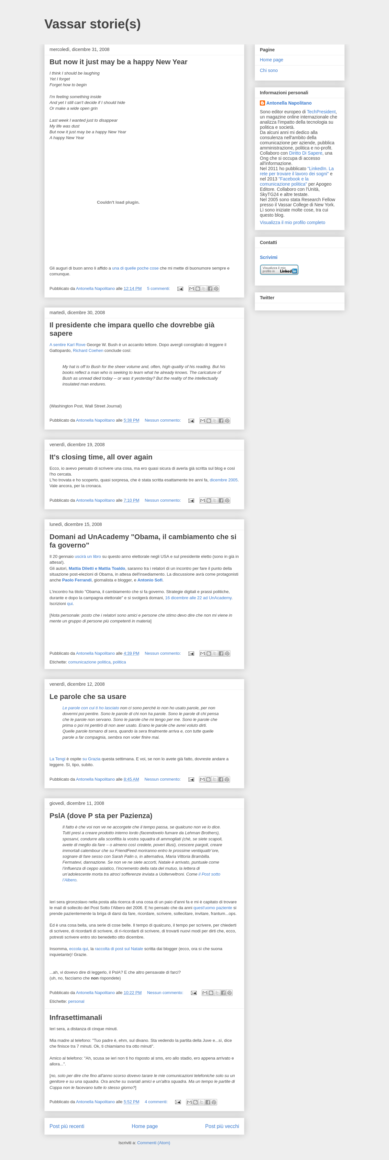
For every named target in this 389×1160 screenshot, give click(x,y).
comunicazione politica (89, 662)
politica (119, 662)
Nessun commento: (163, 420)
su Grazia (92, 758)
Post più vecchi (222, 1126)
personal (76, 1001)
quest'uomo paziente (213, 907)
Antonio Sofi (150, 580)
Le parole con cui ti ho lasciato (90, 707)
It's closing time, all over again (101, 457)
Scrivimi (268, 257)
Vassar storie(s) (92, 24)
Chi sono (269, 70)
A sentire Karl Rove (67, 344)
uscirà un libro (88, 556)
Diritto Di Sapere (305, 153)
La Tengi (57, 758)
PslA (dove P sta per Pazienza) (101, 816)
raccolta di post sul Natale (119, 948)
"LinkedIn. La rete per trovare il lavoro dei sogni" (297, 171)
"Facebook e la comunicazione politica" (284, 181)
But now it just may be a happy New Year (118, 62)
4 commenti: (157, 1101)
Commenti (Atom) (153, 1142)
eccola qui (78, 948)
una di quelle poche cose (135, 268)
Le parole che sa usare (88, 697)
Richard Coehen (88, 350)
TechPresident (321, 111)
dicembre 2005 (224, 479)
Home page (145, 1126)
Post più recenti (67, 1126)
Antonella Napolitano (289, 103)
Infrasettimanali (76, 1017)
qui (69, 603)
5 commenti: (159, 288)
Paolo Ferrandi (77, 580)
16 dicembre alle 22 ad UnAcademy (198, 597)
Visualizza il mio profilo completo (292, 222)
